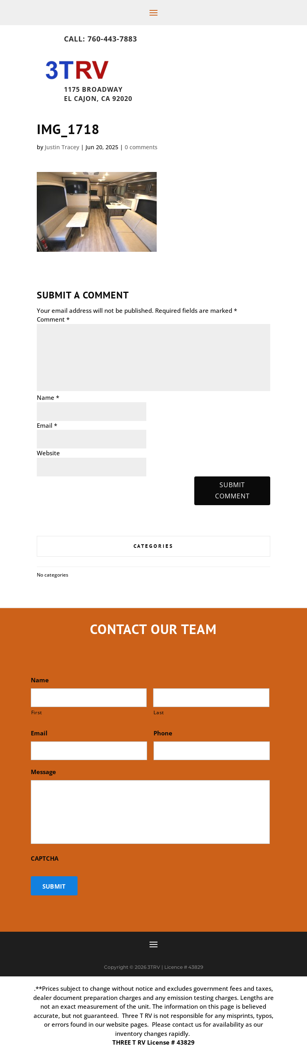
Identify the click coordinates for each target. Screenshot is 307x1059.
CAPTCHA (44, 858)
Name (48, 397)
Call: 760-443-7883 (100, 38)
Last (159, 712)
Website (48, 453)
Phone (163, 733)
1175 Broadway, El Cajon (116, 87)
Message (43, 772)
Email (47, 425)
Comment (53, 319)
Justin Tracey (62, 147)
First (36, 712)
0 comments (141, 147)
